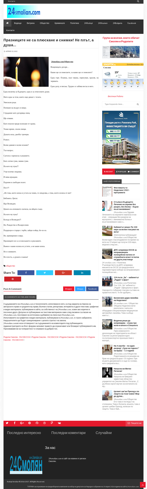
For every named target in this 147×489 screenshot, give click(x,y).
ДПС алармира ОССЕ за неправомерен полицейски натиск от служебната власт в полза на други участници (126, 255)
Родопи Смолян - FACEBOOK (17, 337)
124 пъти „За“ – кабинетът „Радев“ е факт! (126, 278)
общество (10, 266)
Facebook (92, 289)
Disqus (80, 289)
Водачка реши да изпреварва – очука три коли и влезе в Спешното (126, 323)
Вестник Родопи (115, 96)
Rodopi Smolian (13, 482)
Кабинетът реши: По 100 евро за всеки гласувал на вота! (126, 229)
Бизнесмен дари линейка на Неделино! (126, 299)
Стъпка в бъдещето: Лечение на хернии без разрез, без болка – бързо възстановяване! (126, 205)
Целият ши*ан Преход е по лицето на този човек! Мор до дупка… (126, 393)
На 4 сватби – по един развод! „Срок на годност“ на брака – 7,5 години (126, 348)
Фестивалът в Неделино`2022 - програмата (122, 190)
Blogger (68, 289)
